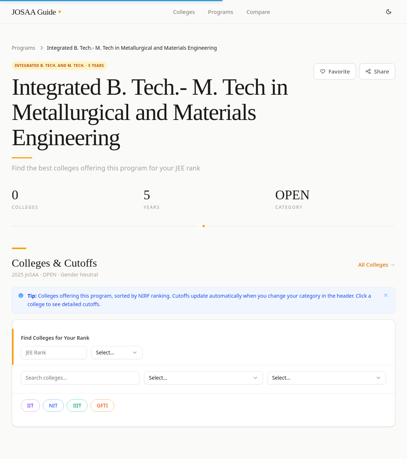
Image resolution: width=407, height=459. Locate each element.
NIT (53, 405)
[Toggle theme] (388, 11)
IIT (30, 405)
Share (377, 71)
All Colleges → (376, 264)
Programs (220, 11)
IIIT (77, 405)
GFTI (102, 405)
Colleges (184, 11)
